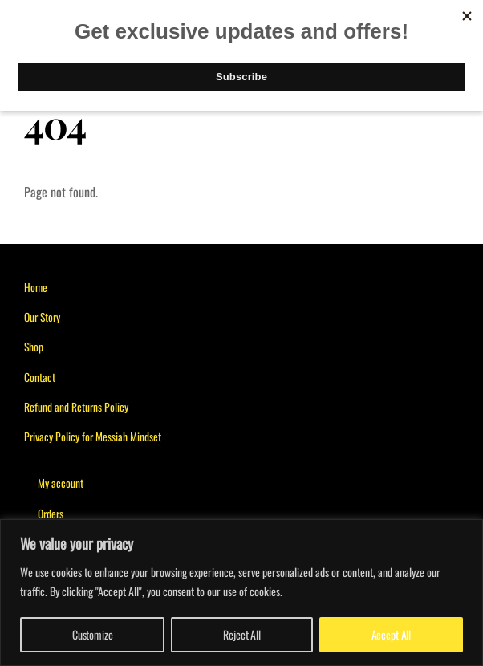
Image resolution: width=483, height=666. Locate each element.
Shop (33, 347)
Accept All (391, 634)
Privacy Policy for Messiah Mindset (92, 436)
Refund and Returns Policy (76, 407)
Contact (39, 377)
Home (35, 287)
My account (60, 483)
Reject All (242, 634)
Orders (50, 514)
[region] (241, 592)
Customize (92, 634)
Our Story (42, 317)
